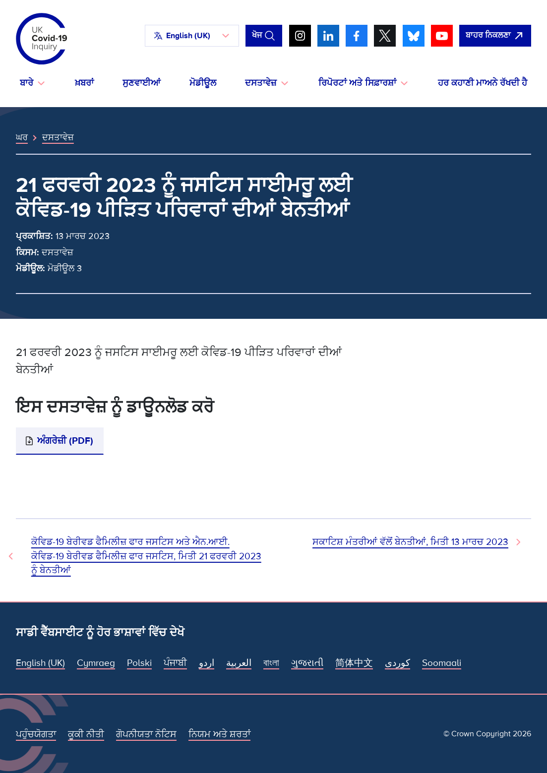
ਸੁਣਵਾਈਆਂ (141, 83)
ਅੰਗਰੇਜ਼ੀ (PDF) (65, 441)
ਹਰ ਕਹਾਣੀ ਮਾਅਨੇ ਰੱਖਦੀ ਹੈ (482, 83)
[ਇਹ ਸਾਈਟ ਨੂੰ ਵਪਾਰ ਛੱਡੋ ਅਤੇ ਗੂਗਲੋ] (495, 36)
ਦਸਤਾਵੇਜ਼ (58, 137)
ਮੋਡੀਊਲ (202, 83)
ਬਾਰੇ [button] (26, 83)
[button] (192, 36)
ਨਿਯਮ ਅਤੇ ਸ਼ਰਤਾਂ (219, 734)
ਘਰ (22, 137)
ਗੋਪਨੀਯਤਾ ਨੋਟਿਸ (146, 734)
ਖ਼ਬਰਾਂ (84, 83)
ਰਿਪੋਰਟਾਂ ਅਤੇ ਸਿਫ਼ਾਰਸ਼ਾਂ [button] (357, 83)
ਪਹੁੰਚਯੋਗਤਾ (36, 734)
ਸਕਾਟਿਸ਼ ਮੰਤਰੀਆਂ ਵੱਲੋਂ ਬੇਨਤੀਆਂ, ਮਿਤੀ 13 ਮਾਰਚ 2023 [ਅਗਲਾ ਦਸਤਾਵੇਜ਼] (410, 542)
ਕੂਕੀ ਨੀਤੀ (86, 734)
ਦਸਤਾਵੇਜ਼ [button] (261, 83)
